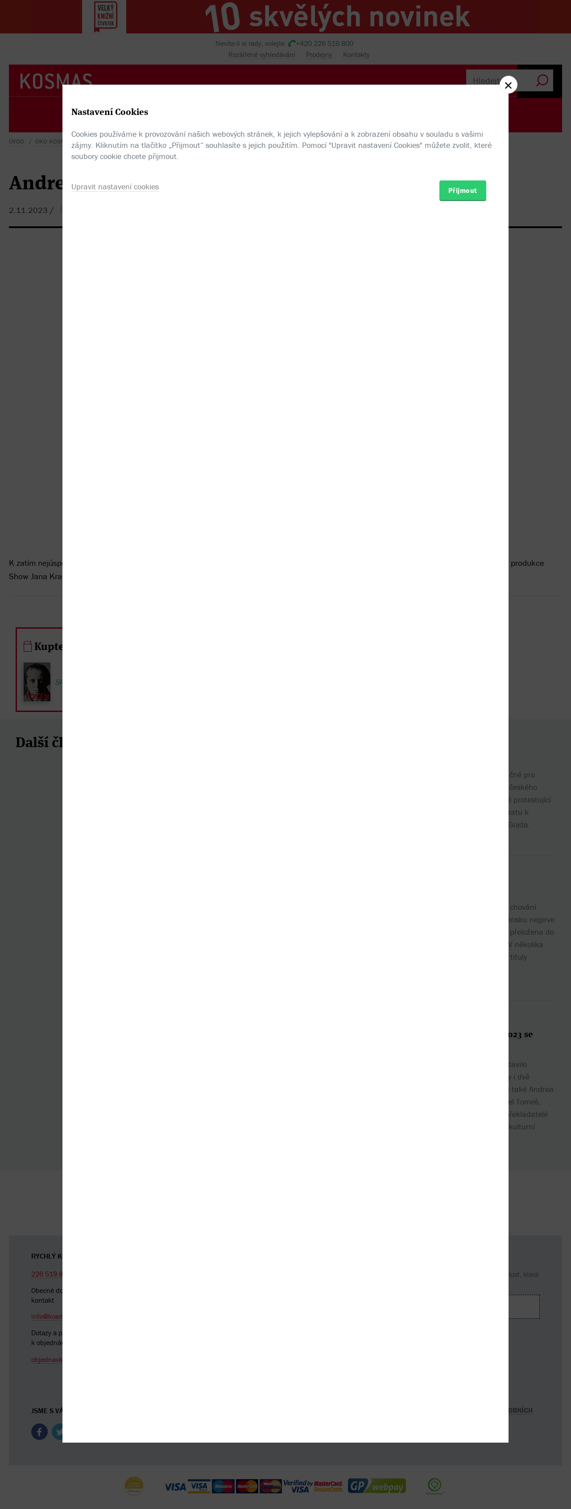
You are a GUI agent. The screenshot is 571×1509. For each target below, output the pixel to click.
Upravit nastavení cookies (115, 802)
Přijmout (462, 806)
